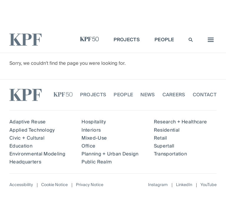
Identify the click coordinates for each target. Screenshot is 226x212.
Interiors (91, 130)
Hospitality (94, 122)
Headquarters (25, 162)
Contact (205, 95)
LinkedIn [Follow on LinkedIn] (184, 185)
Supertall (164, 146)
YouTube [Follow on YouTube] (208, 185)
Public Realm (97, 162)
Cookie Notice (54, 184)
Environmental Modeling (37, 154)
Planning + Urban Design (110, 154)
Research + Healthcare (180, 122)
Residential (167, 130)
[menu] (209, 39)
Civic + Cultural (26, 138)
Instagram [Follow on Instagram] (158, 185)
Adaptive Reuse (27, 122)
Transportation (170, 154)
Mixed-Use (94, 138)
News (147, 95)
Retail (160, 138)
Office (88, 146)
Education (20, 146)
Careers (173, 95)
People (123, 95)
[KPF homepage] (25, 39)
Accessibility (21, 184)
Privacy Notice (89, 184)
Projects (93, 95)
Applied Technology (32, 130)
